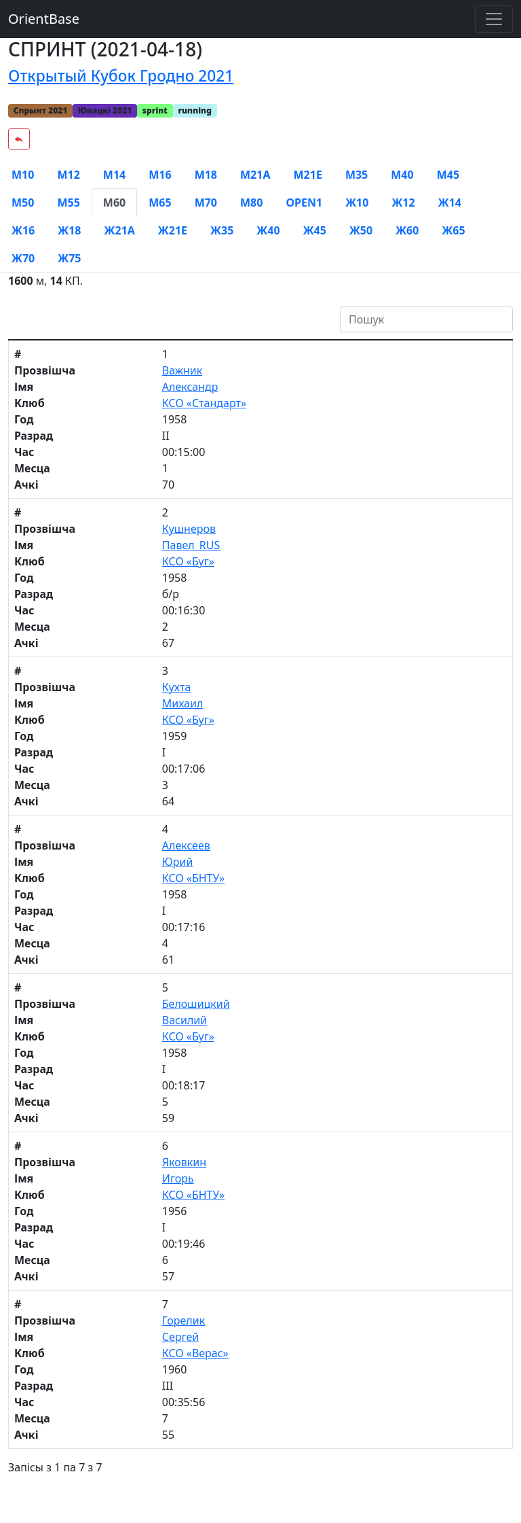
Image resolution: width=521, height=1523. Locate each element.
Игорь (178, 1178)
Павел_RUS (191, 545)
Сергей (180, 1336)
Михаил (183, 703)
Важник (182, 370)
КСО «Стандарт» (204, 403)
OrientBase (43, 19)
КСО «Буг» (188, 561)
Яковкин (184, 1162)
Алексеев (186, 845)
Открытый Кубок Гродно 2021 (120, 75)
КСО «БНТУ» (193, 878)
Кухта (176, 687)
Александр (190, 386)
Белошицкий (196, 1003)
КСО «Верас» (195, 1353)
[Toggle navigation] (494, 19)
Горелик (183, 1320)
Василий (184, 1020)
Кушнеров (189, 528)
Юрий (177, 861)
